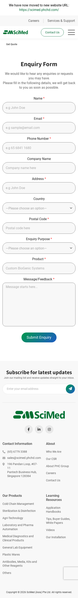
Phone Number (39, 139)
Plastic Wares (11, 554)
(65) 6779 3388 (14, 451)
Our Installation (56, 537)
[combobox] (39, 208)
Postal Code (39, 219)
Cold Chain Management (18, 503)
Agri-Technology (12, 518)
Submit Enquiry (39, 337)
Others (6, 573)
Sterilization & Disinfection (19, 510)
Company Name (39, 159)
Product (39, 259)
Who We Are (53, 451)
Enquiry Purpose (39, 239)
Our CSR (51, 459)
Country (39, 199)
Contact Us (52, 32)
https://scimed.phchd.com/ (39, 10)
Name (39, 98)
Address (39, 179)
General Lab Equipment (17, 547)
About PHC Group (57, 466)
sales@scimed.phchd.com (21, 457)
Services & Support (61, 21)
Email (39, 119)
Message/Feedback (39, 279)
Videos (50, 530)
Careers (33, 21)
